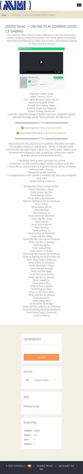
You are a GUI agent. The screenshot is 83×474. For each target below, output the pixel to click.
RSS (42, 469)
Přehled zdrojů (31, 406)
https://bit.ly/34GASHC (55, 133)
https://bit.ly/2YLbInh (51, 127)
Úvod (4, 15)
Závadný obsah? (45, 465)
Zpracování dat (66, 465)
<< (28, 380)
